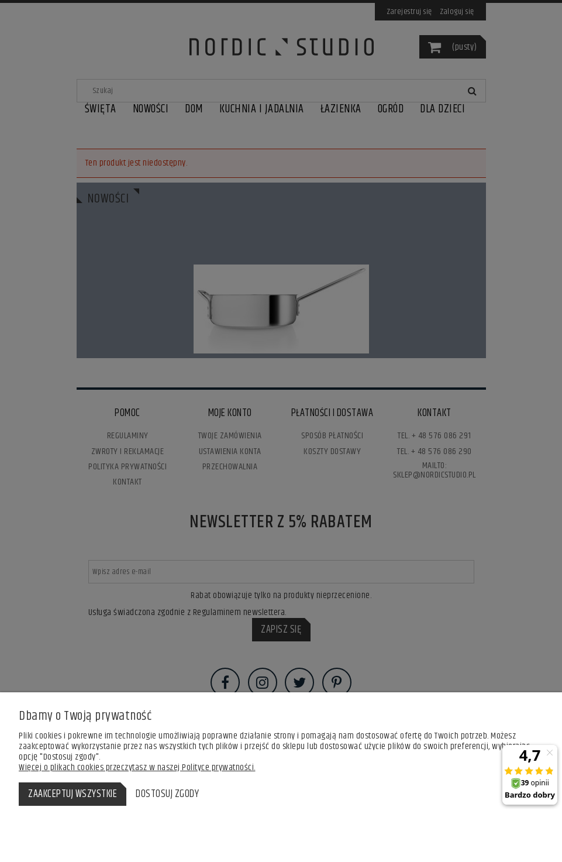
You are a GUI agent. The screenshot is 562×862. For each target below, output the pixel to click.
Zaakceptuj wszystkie (72, 794)
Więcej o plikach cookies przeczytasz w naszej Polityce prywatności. (137, 767)
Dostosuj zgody (167, 794)
